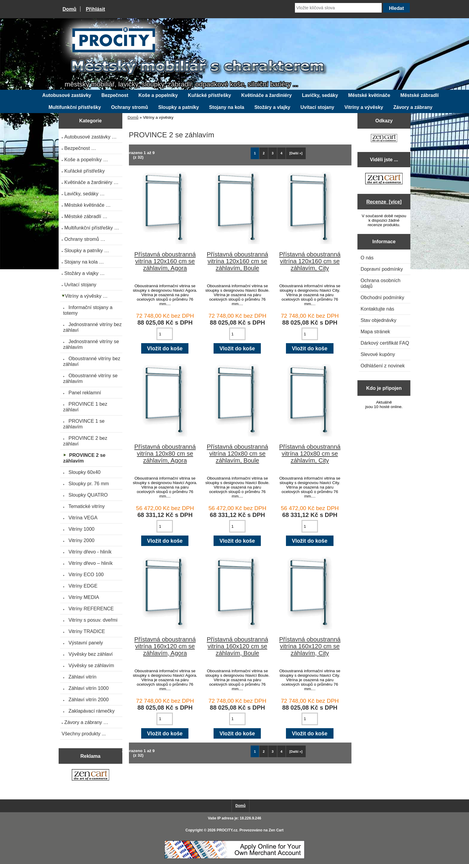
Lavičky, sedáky (320, 95)
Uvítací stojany (317, 107)
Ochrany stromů (129, 107)
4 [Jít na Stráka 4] (281, 153)
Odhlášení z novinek (382, 365)
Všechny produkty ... (84, 733)
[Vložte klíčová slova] (338, 8)
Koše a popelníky (158, 95)
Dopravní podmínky (381, 269)
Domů (69, 9)
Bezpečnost (114, 95)
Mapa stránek (375, 331)
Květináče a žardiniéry (266, 95)
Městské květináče (369, 95)
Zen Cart (276, 830)
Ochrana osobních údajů (380, 283)
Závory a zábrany (413, 107)
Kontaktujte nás (377, 308)
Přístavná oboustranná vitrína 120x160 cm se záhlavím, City (309, 261)
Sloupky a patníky (178, 107)
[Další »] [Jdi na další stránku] (295, 153)
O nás (367, 257)
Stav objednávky (378, 320)
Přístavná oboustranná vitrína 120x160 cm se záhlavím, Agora (165, 261)
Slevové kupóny (377, 354)
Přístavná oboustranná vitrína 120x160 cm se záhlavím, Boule (237, 261)
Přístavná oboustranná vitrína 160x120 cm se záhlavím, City (309, 646)
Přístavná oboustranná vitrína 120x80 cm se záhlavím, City (309, 453)
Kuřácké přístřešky (209, 95)
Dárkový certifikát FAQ (384, 343)
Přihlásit (95, 9)
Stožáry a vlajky (272, 107)
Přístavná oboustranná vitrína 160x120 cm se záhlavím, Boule (237, 646)
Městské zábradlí (420, 95)
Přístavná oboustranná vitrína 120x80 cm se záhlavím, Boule (237, 453)
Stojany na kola (226, 107)
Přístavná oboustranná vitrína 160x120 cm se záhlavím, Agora (165, 646)
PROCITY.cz (227, 830)
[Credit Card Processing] (234, 857)
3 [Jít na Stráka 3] (272, 153)
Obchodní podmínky (382, 297)
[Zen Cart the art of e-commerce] (90, 776)
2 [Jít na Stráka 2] (264, 153)
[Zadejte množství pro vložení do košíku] (164, 334)
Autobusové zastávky (66, 95)
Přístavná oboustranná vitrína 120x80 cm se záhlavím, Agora (165, 453)
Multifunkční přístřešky (74, 107)
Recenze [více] (384, 201)
